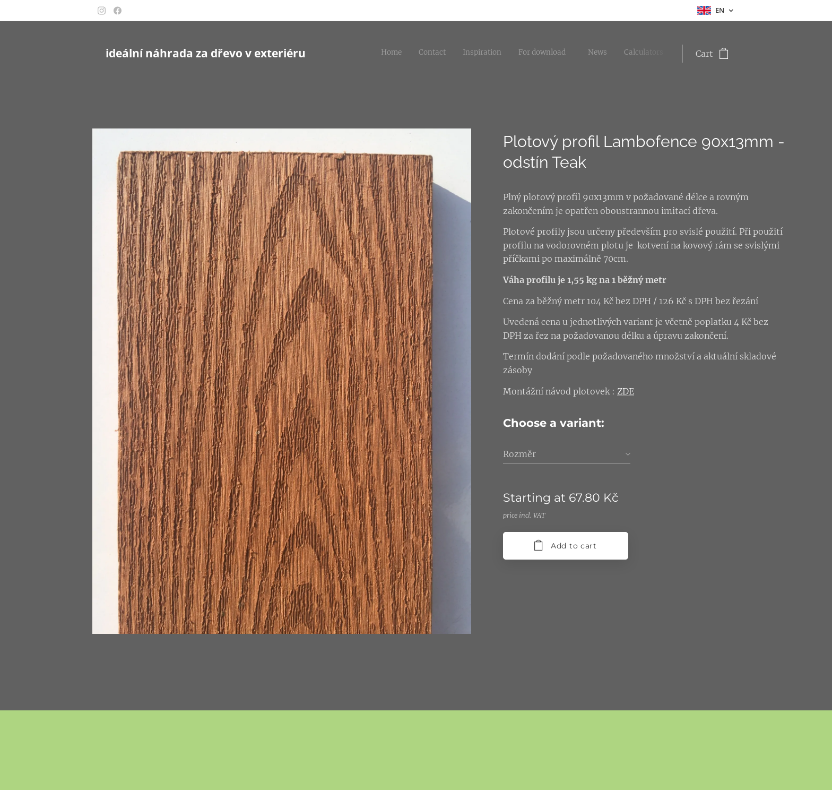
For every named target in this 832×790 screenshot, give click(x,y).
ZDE (625, 391)
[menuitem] (576, 53)
